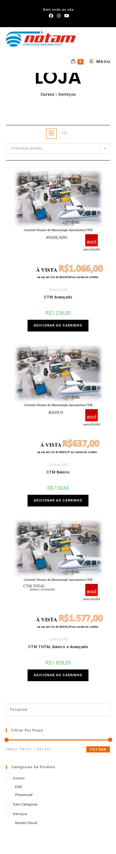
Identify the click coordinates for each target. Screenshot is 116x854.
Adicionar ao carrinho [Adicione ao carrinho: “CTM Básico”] (58, 500)
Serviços (66, 94)
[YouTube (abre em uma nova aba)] (65, 16)
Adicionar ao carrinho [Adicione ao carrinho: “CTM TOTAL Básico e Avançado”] (58, 675)
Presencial (23, 795)
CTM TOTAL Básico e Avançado (58, 647)
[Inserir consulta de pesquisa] (58, 710)
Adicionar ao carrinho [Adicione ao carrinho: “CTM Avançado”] (58, 325)
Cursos (47, 94)
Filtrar (98, 749)
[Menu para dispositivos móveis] (97, 61)
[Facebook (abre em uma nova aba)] (51, 16)
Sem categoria (25, 804)
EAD (64, 289)
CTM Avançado (58, 297)
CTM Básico (58, 472)
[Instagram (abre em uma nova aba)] (58, 16)
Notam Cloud (26, 823)
